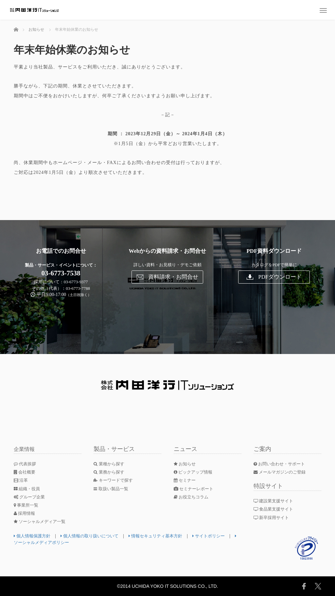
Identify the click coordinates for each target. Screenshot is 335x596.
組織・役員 (28, 488)
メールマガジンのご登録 (282, 472)
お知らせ (186, 463)
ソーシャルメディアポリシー (59, 542)
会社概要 (25, 472)
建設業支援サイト (276, 500)
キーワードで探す (115, 480)
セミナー (186, 480)
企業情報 (25, 449)
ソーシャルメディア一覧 (42, 521)
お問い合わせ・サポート (281, 463)
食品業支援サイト (276, 509)
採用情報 (25, 513)
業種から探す (110, 463)
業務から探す (110, 472)
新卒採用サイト (273, 517)
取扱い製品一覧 (112, 488)
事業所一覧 (27, 505)
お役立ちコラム (192, 496)
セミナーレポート (195, 488)
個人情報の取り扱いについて (94, 535)
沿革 (21, 480)
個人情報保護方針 (33, 535)
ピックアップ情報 (195, 472)
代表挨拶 (26, 463)
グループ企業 (30, 496)
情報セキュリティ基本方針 (165, 535)
